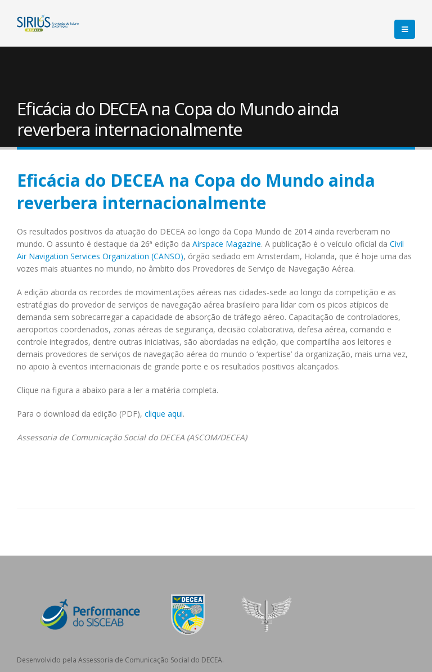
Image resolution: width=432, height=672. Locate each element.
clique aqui (164, 413)
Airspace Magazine (226, 243)
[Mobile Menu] (404, 29)
